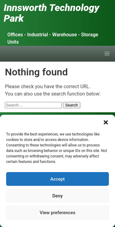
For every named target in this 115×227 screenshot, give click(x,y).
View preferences (57, 212)
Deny (57, 196)
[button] (106, 122)
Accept (57, 179)
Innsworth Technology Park (51, 13)
